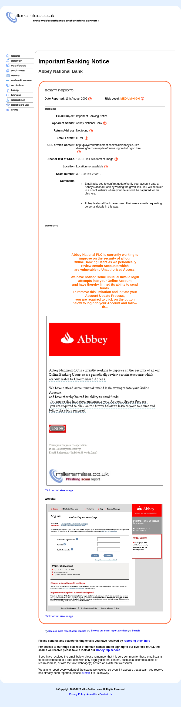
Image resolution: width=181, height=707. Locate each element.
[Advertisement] (90, 36)
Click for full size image (59, 490)
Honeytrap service (108, 650)
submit (85, 673)
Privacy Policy (77, 694)
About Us (92, 694)
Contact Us (105, 694)
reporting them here (137, 640)
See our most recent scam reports (67, 631)
